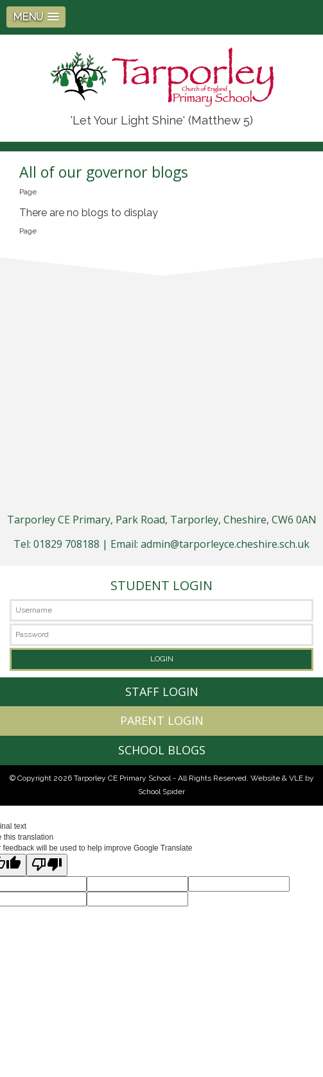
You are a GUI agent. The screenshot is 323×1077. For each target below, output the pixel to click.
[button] (35, 17)
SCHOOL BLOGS (161, 750)
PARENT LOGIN (162, 720)
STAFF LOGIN (161, 691)
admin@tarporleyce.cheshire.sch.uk (225, 544)
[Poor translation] (46, 865)
